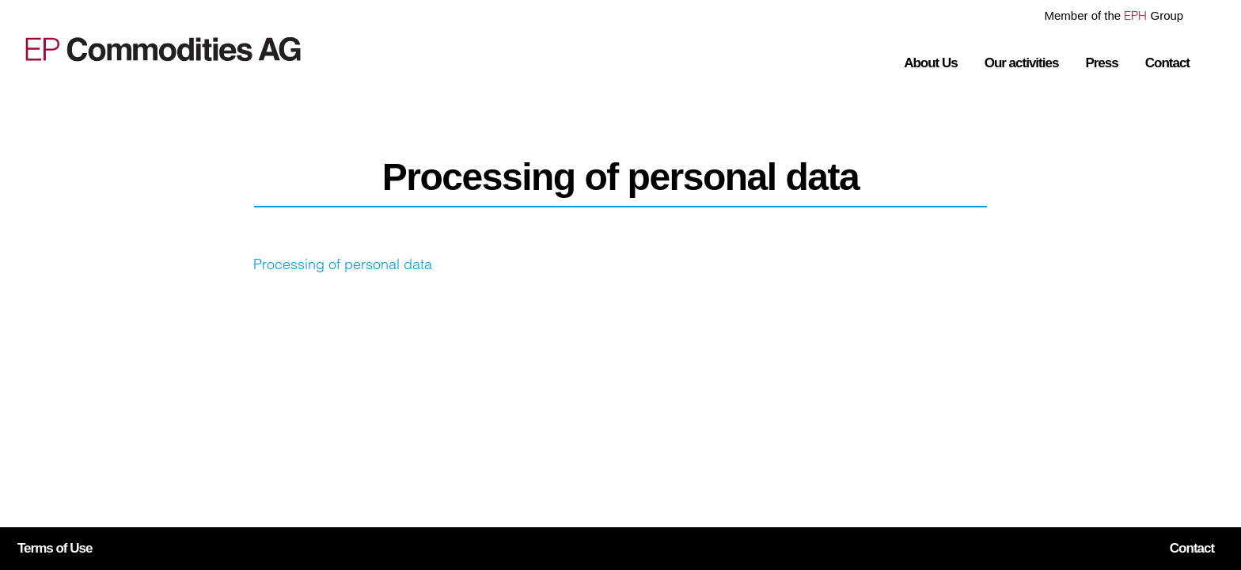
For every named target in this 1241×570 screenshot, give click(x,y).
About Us (931, 62)
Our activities (1022, 62)
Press (1101, 62)
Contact (1167, 62)
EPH (1135, 15)
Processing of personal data (342, 264)
